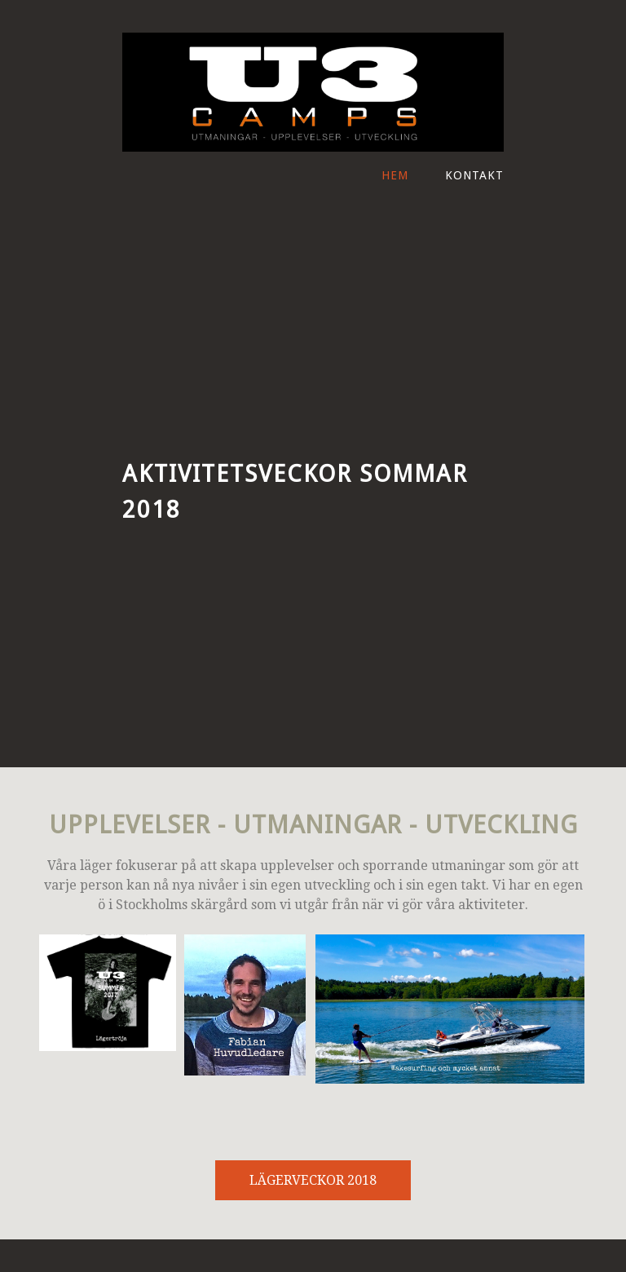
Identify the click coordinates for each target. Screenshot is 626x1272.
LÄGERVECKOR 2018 (313, 1180)
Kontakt (474, 175)
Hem (394, 175)
